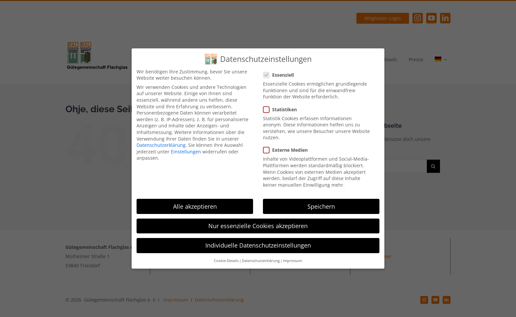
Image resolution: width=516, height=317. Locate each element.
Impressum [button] (292, 260)
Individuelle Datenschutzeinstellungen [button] (258, 245)
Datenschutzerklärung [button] (261, 260)
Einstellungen (186, 151)
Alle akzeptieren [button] (195, 206)
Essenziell (281, 75)
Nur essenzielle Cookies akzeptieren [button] (258, 226)
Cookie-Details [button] (226, 260)
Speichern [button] (321, 206)
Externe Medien (288, 150)
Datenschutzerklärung (161, 145)
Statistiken (282, 109)
